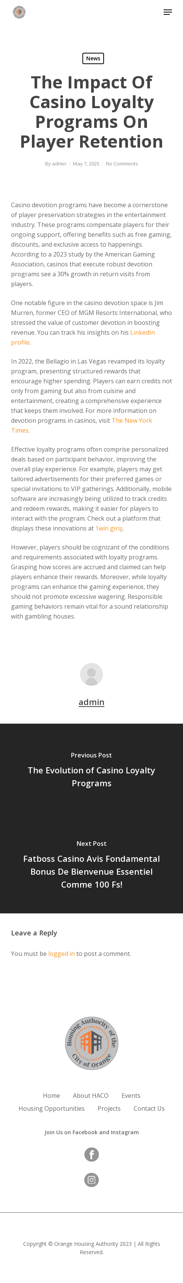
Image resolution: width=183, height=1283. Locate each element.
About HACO (91, 1095)
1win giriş (109, 528)
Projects (109, 1108)
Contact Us (149, 1108)
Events (130, 1095)
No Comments (122, 163)
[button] (168, 12)
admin (59, 163)
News (93, 58)
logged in (61, 953)
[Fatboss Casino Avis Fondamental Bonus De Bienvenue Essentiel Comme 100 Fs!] (91, 866)
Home (51, 1095)
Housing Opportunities (52, 1108)
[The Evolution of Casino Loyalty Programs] (91, 771)
